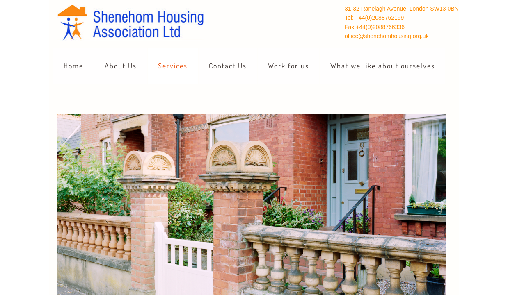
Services (173, 65)
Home (73, 65)
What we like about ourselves (382, 65)
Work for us (288, 65)
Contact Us (228, 65)
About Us (121, 65)
